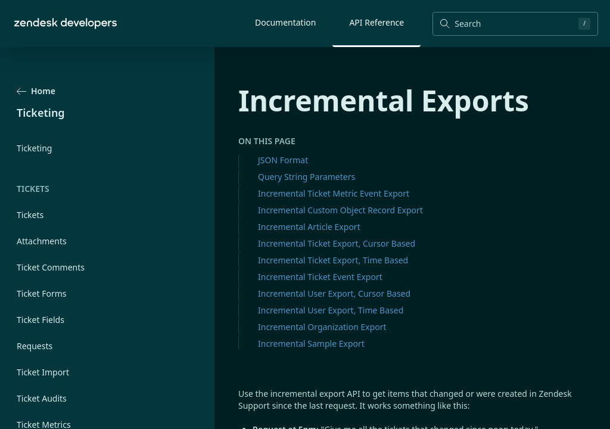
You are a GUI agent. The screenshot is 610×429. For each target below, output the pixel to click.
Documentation (285, 22)
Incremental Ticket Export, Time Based (333, 260)
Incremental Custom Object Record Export (340, 210)
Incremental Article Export (309, 226)
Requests (34, 346)
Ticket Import (43, 372)
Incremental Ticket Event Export (320, 276)
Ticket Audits (42, 398)
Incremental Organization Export (322, 326)
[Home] (65, 23)
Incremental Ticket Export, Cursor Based (336, 243)
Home (36, 91)
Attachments (42, 241)
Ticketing (34, 148)
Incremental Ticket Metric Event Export (333, 193)
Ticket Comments (51, 267)
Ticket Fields (40, 319)
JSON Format (283, 160)
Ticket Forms (42, 293)
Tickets (30, 214)
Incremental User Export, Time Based (330, 310)
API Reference (376, 22)
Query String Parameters (306, 176)
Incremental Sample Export (311, 343)
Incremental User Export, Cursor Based (334, 293)
